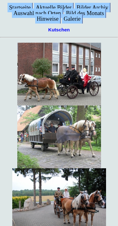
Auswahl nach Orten (37, 13)
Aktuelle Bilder (53, 7)
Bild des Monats (85, 13)
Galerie (72, 19)
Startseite (20, 7)
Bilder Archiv (92, 7)
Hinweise (48, 19)
